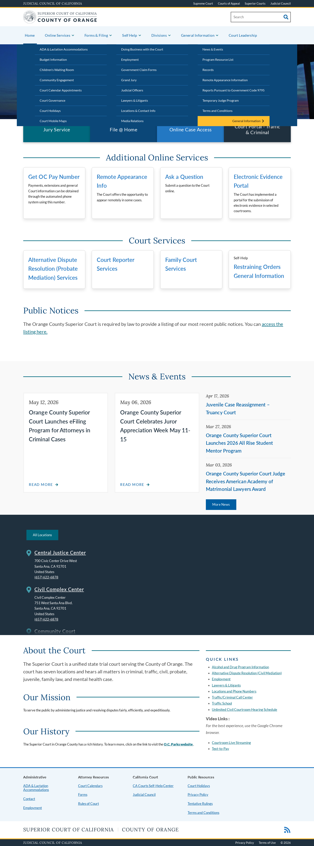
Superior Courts (255, 3)
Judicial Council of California (52, 3)
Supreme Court (203, 3)
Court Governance (52, 100)
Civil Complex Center (59, 589)
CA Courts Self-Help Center (153, 786)
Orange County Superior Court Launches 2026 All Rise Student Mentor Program (239, 443)
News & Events (212, 49)
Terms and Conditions (217, 110)
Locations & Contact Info (138, 110)
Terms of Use (267, 842)
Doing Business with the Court (142, 49)
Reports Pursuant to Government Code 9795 (233, 90)
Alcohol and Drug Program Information (240, 667)
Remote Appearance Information (225, 80)
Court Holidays (50, 110)
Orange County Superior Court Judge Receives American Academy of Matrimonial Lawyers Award (245, 481)
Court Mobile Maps (53, 121)
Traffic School (222, 703)
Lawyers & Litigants (134, 100)
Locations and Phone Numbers (234, 691)
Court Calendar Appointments (61, 90)
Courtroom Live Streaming (231, 743)
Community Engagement (57, 80)
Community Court (54, 631)
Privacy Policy (198, 794)
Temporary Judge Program (220, 100)
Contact (29, 799)
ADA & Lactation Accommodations (64, 49)
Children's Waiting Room (57, 70)
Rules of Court (88, 803)
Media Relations (132, 121)
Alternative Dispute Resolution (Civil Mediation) (247, 673)
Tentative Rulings (200, 803)
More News (221, 504)
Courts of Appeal (229, 3)
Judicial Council (280, 3)
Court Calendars (90, 786)
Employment (130, 59)
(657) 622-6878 (46, 577)
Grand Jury (129, 80)
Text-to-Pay (220, 749)
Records (208, 70)
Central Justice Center (60, 552)
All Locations (42, 535)
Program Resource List (217, 59)
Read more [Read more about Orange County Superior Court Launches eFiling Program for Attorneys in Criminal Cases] (41, 484)
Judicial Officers (132, 90)
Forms (82, 794)
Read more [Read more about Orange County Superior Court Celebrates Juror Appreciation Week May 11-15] (132, 484)
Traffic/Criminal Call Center (232, 697)
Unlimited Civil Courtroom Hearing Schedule (244, 709)
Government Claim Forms (139, 70)
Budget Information (53, 59)
